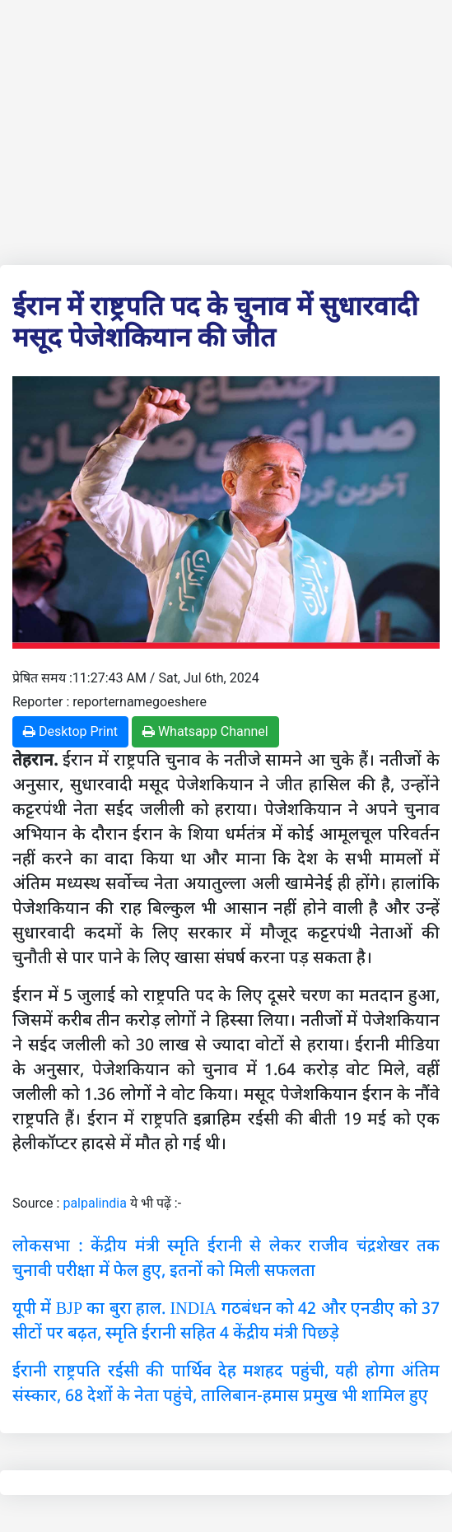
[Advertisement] (226, 129)
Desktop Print (70, 731)
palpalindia (95, 1203)
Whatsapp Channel (205, 731)
